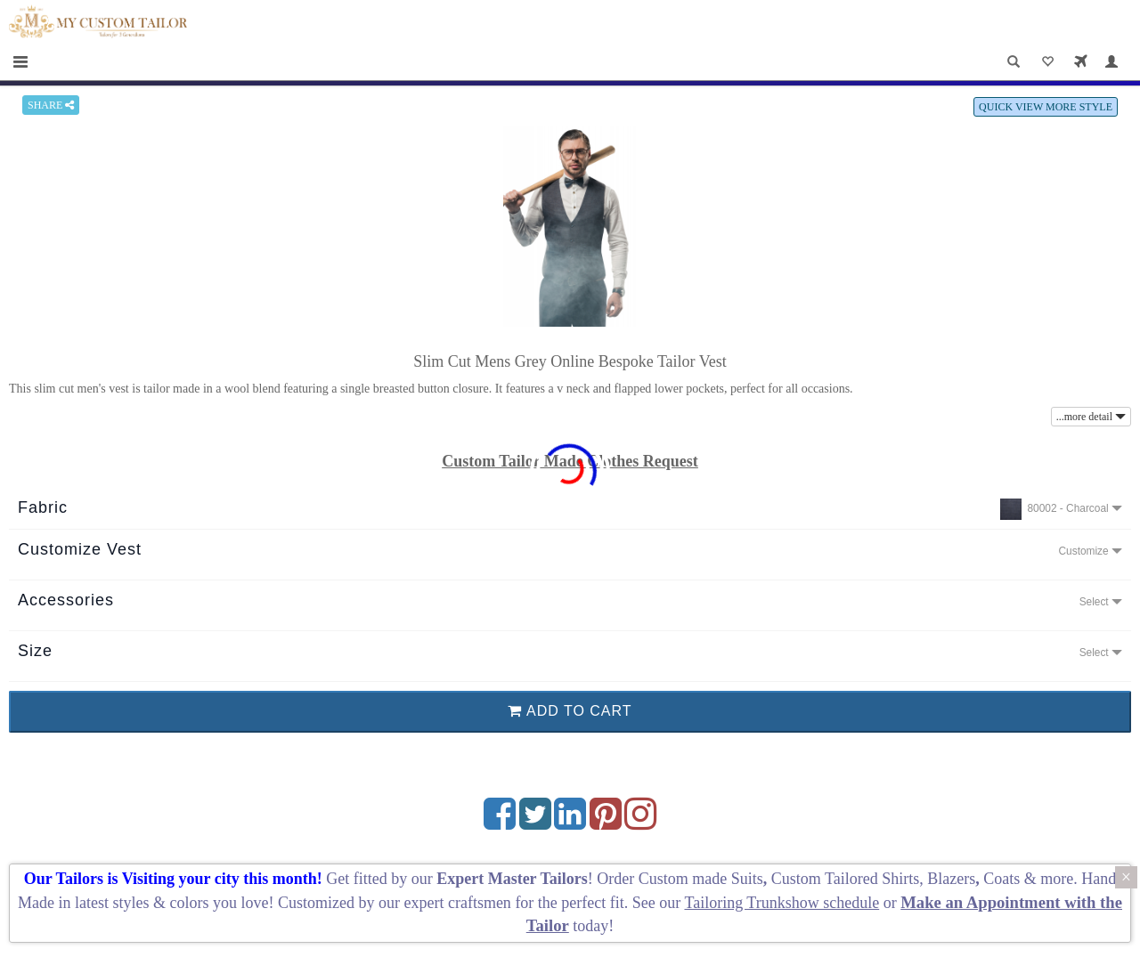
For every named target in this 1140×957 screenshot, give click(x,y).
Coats (1003, 879)
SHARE (51, 105)
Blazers (951, 879)
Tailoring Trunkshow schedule (781, 903)
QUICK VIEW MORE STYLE (1045, 107)
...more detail (1091, 416)
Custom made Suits (701, 879)
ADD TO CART (569, 710)
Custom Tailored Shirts (845, 879)
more (1056, 879)
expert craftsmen (456, 903)
